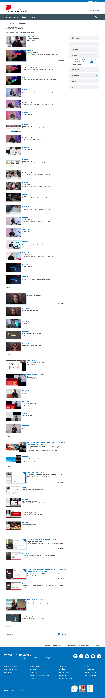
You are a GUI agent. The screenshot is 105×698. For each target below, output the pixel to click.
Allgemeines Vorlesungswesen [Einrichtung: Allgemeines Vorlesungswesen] (37, 539)
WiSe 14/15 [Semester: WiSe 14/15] (52, 539)
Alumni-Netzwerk (65, 678)
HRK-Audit (89, 686)
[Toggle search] (96, 17)
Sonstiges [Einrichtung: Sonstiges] (30, 293)
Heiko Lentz (33, 618)
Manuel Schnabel (51, 54)
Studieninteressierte (10, 669)
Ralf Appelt (24, 502)
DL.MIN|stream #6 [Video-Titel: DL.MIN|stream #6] (27, 219)
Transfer (33, 678)
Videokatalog (22, 23)
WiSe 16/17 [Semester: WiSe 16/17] (44, 444)
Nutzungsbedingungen (84, 645)
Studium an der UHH (10, 666)
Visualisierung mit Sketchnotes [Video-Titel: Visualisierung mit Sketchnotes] (30, 501)
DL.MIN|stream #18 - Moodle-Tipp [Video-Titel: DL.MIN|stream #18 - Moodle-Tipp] (31, 68)
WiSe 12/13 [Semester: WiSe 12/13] (40, 599)
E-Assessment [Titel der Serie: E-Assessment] (32, 377)
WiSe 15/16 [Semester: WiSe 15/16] (40, 472)
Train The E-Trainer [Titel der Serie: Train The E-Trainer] (34, 295)
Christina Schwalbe (39, 576)
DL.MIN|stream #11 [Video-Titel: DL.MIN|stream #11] (27, 161)
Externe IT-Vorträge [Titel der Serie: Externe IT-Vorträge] (34, 602)
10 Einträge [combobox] (10, 634)
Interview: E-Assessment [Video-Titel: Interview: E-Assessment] (28, 392)
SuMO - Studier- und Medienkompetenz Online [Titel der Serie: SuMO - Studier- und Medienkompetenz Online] (44, 474)
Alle (91, 62)
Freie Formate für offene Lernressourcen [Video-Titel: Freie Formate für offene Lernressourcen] (33, 489)
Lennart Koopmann (41, 603)
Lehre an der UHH (35, 669)
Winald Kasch (33, 603)
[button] (96, 1)
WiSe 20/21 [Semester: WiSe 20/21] (40, 375)
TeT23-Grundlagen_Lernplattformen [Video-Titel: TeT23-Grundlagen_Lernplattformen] (31, 333)
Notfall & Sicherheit (90, 672)
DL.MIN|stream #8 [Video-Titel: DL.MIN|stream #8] (27, 196)
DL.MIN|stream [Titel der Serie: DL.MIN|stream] (32, 52)
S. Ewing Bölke (43, 476)
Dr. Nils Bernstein (31, 450)
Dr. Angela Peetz (57, 543)
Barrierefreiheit (96, 645)
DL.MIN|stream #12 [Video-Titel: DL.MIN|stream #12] (27, 149)
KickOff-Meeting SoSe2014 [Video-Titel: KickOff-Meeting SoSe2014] (29, 524)
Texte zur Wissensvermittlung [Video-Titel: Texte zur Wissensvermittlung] (30, 310)
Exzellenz (62, 669)
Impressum (47, 645)
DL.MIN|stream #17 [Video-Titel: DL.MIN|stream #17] (27, 91)
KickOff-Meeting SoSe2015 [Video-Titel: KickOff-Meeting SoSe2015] (29, 513)
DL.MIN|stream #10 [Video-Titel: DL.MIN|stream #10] (27, 173)
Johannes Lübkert (26, 618)
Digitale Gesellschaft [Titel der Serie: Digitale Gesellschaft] (34, 541)
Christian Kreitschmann (41, 54)
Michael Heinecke (31, 40)
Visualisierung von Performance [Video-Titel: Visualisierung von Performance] (30, 617)
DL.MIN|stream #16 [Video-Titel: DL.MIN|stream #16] (27, 103)
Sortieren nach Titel (12, 32)
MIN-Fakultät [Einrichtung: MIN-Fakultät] (31, 36)
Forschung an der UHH (37, 666)
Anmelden (90, 1)
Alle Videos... (9, 287)
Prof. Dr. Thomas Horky (32, 543)
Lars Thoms (39, 139)
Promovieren (34, 672)
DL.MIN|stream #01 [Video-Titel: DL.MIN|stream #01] (27, 278)
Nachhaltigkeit (64, 672)
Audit (80, 686)
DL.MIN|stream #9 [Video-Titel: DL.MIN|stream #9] (27, 184)
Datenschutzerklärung (71, 645)
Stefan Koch (45, 116)
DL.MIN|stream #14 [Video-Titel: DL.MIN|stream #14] (27, 126)
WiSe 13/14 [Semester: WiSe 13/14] (44, 572)
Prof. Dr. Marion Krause (41, 450)
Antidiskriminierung (90, 675)
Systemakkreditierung (98, 686)
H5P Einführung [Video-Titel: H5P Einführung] (33, 38)
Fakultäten (62, 675)
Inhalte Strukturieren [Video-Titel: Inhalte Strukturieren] (27, 322)
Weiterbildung (8, 672)
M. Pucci (38, 476)
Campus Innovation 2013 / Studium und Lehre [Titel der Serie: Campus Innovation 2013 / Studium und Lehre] (44, 574)
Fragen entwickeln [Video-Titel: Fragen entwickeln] (27, 415)
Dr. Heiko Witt (34, 461)
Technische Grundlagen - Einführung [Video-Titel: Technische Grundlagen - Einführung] (31, 345)
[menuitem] (11, 17)
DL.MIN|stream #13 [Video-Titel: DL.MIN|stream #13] (27, 138)
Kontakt (86, 666)
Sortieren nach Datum (27, 32)
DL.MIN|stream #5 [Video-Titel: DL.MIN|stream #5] (27, 231)
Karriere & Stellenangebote (39, 675)
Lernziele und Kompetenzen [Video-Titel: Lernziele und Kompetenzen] (29, 427)
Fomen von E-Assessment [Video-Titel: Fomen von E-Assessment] (29, 403)
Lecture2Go (11, 23)
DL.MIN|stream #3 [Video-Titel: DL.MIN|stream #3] (27, 254)
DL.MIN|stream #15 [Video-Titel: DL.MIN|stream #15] (27, 114)
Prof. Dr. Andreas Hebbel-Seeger (45, 543)
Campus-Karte (88, 669)
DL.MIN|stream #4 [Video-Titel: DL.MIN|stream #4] (27, 243)
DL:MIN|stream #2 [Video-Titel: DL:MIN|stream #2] (27, 266)
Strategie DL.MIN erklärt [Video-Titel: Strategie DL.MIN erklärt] (36, 362)
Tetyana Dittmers (51, 450)
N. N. (28, 603)
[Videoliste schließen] (62, 61)
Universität (62, 666)
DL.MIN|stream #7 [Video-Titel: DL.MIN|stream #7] (27, 208)
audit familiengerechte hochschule (74, 688)
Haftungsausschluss (58, 645)
